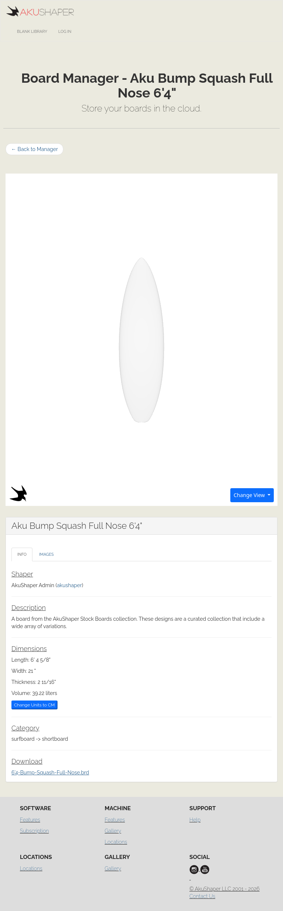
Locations (116, 842)
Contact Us (202, 896)
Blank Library (32, 31)
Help (194, 820)
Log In (64, 31)
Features (30, 820)
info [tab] (22, 554)
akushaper (69, 585)
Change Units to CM (34, 705)
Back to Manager (34, 149)
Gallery (113, 831)
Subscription (34, 831)
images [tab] (46, 554)
